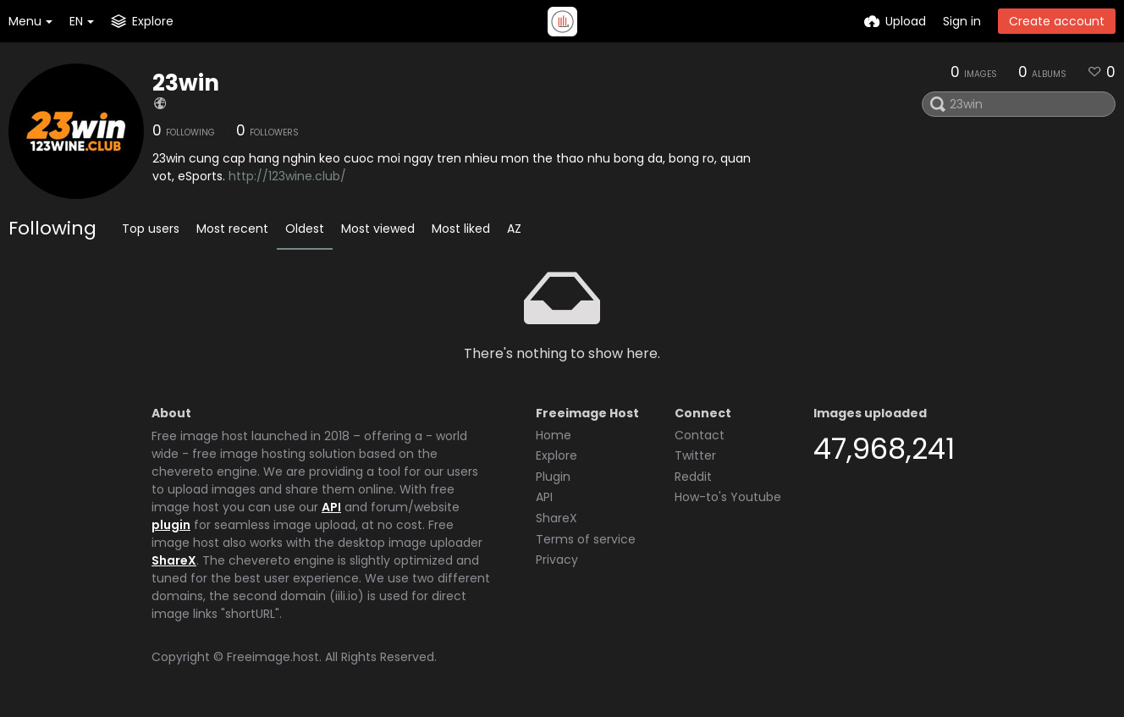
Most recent (232, 228)
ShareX (174, 560)
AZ (514, 228)
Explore (556, 455)
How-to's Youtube (728, 496)
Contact (700, 435)
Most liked (461, 228)
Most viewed (378, 228)
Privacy (557, 559)
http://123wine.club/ (287, 176)
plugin (171, 524)
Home (553, 435)
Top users (150, 228)
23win (185, 83)
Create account (1057, 21)
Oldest (304, 228)
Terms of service (586, 539)
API (331, 507)
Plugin (553, 476)
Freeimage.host (273, 656)
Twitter (695, 455)
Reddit (693, 476)
